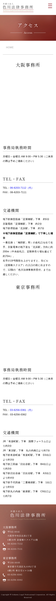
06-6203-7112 (15, 543)
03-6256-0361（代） (22, 410)
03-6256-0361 (15, 574)
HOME (10, 47)
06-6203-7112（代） (22, 188)
